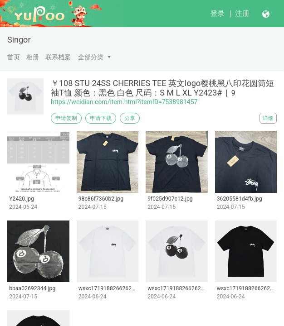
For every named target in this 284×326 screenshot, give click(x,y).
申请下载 (101, 118)
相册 (32, 57)
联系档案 (58, 57)
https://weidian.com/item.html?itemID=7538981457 (124, 101)
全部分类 (90, 57)
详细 (268, 118)
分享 (129, 118)
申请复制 (66, 118)
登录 (217, 13)
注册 (242, 13)
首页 (13, 57)
